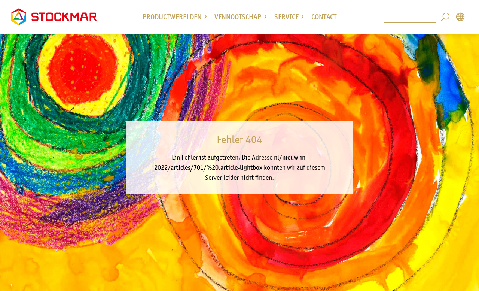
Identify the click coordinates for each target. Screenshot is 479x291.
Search (445, 17)
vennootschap (237, 16)
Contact (323, 16)
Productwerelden (172, 16)
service (286, 16)
